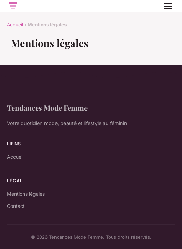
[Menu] (168, 6)
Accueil (15, 24)
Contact (16, 206)
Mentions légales (26, 194)
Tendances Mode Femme (47, 107)
